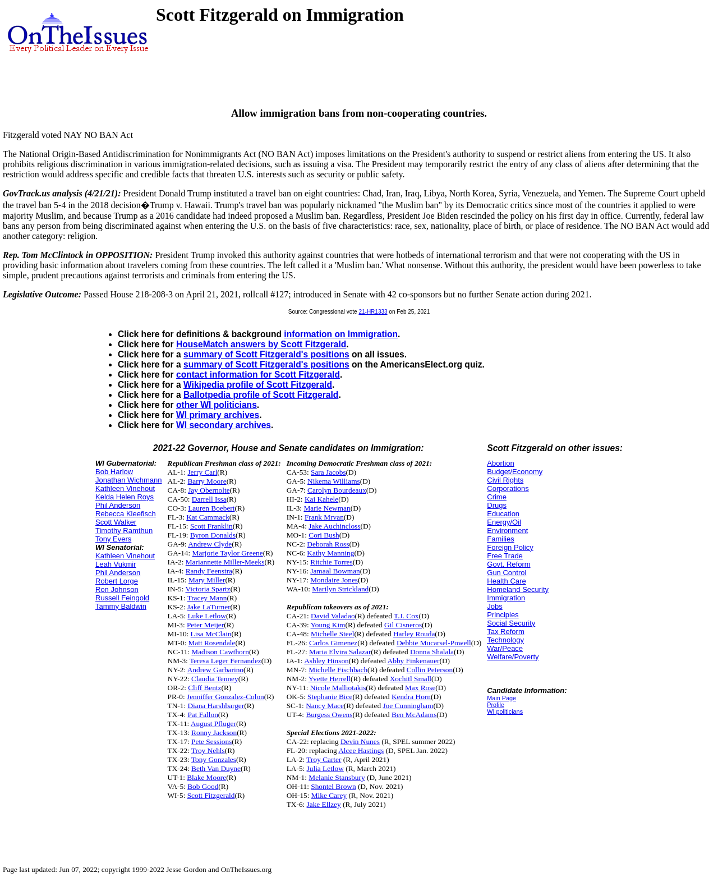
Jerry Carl (202, 472)
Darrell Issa (209, 499)
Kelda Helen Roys (124, 497)
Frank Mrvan (324, 517)
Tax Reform (505, 631)
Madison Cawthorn (220, 652)
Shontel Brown (333, 786)
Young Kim (328, 625)
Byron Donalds (213, 535)
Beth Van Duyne (216, 768)
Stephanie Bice (329, 696)
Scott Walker (115, 522)
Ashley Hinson (326, 660)
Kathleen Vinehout (125, 488)
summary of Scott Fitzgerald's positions (266, 354)
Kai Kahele (321, 499)
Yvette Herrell (330, 678)
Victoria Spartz (207, 589)
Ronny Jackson (214, 732)
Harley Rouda (414, 634)
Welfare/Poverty (512, 657)
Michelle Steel (332, 634)
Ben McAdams (414, 714)
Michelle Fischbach (338, 669)
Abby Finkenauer (414, 660)
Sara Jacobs (328, 472)
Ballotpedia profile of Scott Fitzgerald (260, 395)
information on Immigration (341, 334)
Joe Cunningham (408, 705)
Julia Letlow (325, 768)
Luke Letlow (206, 616)
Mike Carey (329, 795)
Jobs (494, 606)
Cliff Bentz (204, 687)
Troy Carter (323, 759)
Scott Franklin (211, 526)
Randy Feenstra (209, 571)
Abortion (500, 463)
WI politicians (505, 711)
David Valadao (333, 616)
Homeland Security (518, 589)
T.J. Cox (406, 616)
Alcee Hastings (361, 750)
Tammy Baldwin (120, 606)
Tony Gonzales (213, 759)
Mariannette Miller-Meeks (225, 562)
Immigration (506, 598)
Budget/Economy (514, 471)
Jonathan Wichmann (128, 480)
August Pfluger (213, 723)
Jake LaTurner (209, 607)
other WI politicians (216, 405)
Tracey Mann (207, 598)
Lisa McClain (211, 634)
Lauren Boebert (211, 508)
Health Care (506, 581)
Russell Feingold (122, 598)
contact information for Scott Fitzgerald (258, 374)
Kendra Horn (411, 696)
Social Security (511, 623)
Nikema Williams (333, 481)
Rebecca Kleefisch (125, 513)
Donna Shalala (432, 652)
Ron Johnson (117, 589)
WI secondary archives (223, 425)
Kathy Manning (330, 553)
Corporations (507, 488)
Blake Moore (206, 777)
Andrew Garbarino (215, 669)
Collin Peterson (430, 669)
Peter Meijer (205, 625)
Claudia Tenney (214, 678)
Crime (497, 497)
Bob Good (202, 786)
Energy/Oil (504, 522)
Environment (507, 530)
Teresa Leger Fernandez (225, 660)
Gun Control (506, 572)
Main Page (501, 698)
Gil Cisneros (403, 625)
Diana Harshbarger (215, 705)
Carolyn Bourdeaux (336, 490)
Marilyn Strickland (340, 589)
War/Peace (505, 648)
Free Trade (505, 556)
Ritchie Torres (331, 562)
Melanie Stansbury (337, 777)
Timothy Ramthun (124, 530)
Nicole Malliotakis (338, 687)
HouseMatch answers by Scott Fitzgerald (261, 344)
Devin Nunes (360, 741)
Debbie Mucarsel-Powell (434, 643)
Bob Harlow (114, 471)
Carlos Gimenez (333, 643)
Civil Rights (505, 480)
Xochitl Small (410, 678)
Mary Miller (206, 580)
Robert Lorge (116, 581)
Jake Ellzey (324, 804)
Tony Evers (113, 539)
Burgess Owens (329, 714)
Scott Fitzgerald (211, 795)
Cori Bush (324, 535)
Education (503, 513)
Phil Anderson (117, 505)
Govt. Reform (508, 564)
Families (500, 539)
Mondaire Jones (334, 580)
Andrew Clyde (210, 544)
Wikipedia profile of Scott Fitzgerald (257, 384)
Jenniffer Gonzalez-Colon (225, 696)
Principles (502, 614)
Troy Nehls (208, 750)
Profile (495, 704)
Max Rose (420, 687)
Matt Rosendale (211, 643)
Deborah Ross (328, 544)
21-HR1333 (372, 312)
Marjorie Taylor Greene (227, 553)
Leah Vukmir (115, 564)
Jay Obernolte (208, 490)
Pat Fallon (202, 714)
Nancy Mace (325, 705)
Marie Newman (326, 508)
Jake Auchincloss (334, 526)
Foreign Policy (510, 547)
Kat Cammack (207, 517)
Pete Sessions (211, 741)
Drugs (497, 505)
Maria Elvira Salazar (340, 652)
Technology (505, 640)
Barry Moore (206, 481)
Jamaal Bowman (335, 571)
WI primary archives (217, 415)
